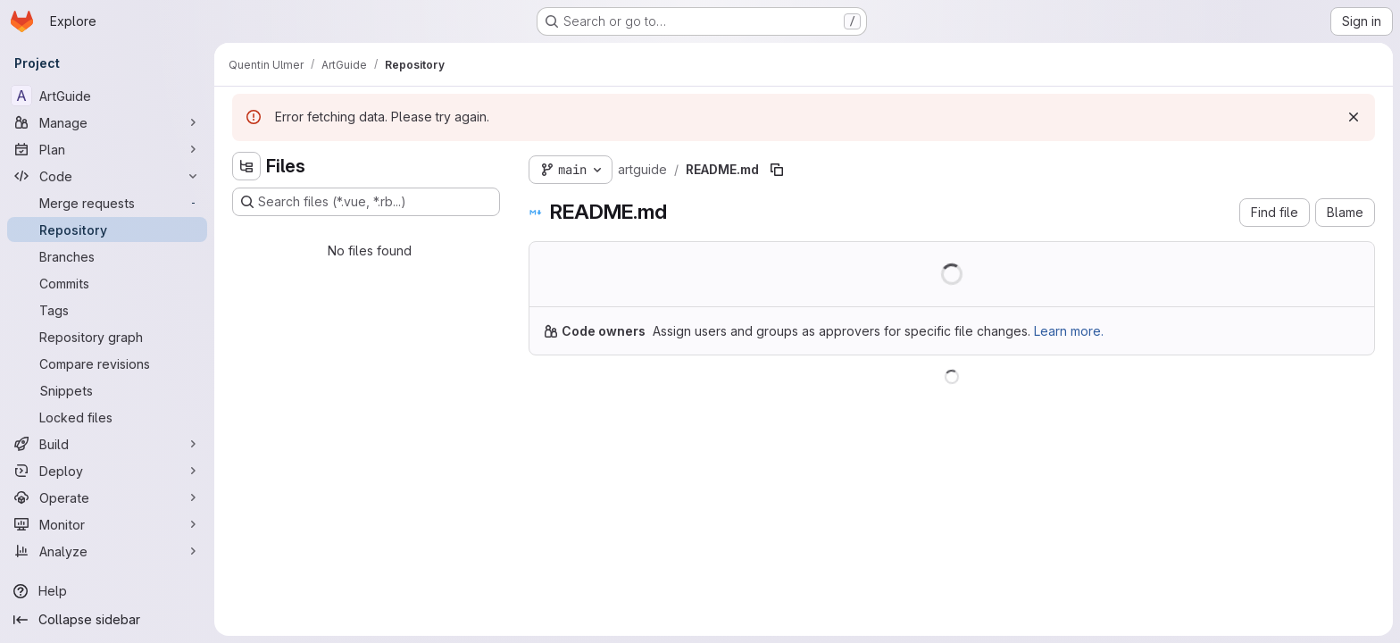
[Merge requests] (107, 202)
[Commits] (107, 283)
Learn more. (1069, 330)
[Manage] (107, 122)
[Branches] (107, 256)
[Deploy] (107, 470)
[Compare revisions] (107, 363)
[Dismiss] (1353, 117)
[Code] (107, 175)
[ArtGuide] (107, 95)
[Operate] (107, 497)
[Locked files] (107, 417)
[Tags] (107, 309)
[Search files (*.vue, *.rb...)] (366, 202)
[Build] (107, 443)
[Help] (107, 591)
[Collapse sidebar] (107, 619)
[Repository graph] (107, 336)
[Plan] (107, 149)
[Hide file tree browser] (246, 166)
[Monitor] (107, 524)
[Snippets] (107, 390)
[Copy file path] (776, 169)
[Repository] (107, 229)
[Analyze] (107, 551)
